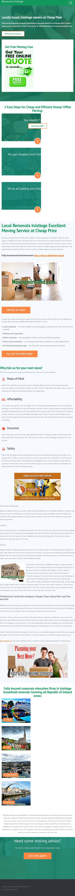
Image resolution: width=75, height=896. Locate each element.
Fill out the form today (20, 353)
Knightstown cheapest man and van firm (18, 826)
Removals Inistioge (12, 1)
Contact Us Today (16, 310)
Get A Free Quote (37, 855)
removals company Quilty (43, 829)
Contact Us (14, 889)
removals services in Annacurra (35, 832)
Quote (8, 889)
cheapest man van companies (23, 829)
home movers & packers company (46, 826)
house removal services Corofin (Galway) (32, 821)
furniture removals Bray (58, 815)
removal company (36, 824)
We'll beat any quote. (13, 34)
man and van (52, 832)
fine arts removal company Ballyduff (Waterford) (45, 818)
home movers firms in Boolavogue (16, 824)
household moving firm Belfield (59, 821)
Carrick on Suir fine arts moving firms (57, 824)
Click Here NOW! (37, 126)
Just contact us (5, 641)
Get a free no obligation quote (49, 255)
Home (3, 889)
